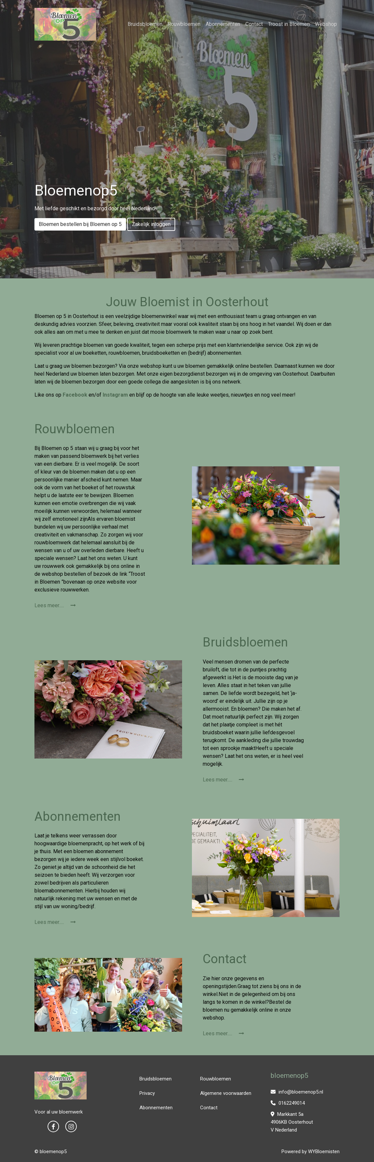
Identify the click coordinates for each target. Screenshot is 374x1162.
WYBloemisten (324, 1151)
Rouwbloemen (184, 24)
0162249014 (288, 1103)
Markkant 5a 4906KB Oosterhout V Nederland (292, 1122)
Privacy (147, 1093)
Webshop (326, 24)
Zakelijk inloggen (151, 224)
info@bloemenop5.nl (297, 1092)
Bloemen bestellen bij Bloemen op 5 (80, 224)
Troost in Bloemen (289, 24)
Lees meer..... (55, 605)
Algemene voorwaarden (225, 1093)
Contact (254, 24)
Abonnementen (223, 24)
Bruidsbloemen (145, 24)
